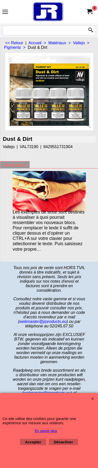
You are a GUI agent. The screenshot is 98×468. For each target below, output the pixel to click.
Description (15, 165)
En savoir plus (46, 431)
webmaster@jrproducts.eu (43, 321)
